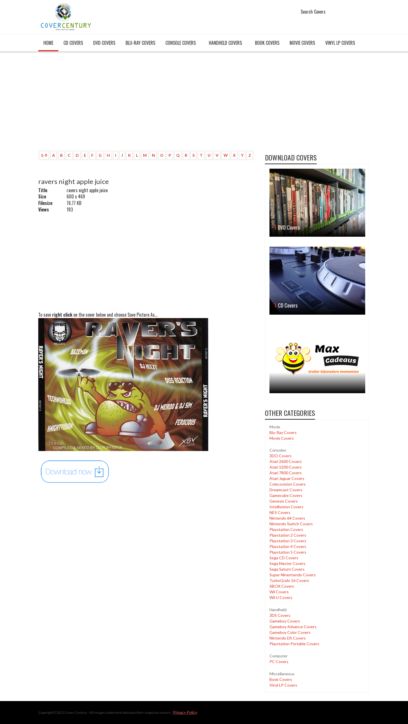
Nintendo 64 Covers (287, 518)
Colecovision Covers (287, 484)
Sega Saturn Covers (287, 569)
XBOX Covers (281, 586)
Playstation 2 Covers (287, 535)
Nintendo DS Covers (287, 638)
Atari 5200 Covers (285, 467)
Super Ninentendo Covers (292, 574)
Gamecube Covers (285, 495)
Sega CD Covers (283, 557)
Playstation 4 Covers (287, 546)
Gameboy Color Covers (290, 632)
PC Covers (278, 661)
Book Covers (267, 42)
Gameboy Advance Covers (292, 626)
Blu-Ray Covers (140, 42)
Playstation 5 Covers (287, 552)
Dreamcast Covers (285, 489)
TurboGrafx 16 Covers (289, 580)
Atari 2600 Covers (285, 461)
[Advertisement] (147, 104)
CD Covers (73, 42)
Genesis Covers (283, 501)
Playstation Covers (286, 529)
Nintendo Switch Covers (291, 523)
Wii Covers (279, 591)
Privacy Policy (185, 712)
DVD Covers (104, 42)
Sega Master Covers (287, 563)
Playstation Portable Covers (294, 643)
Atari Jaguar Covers (286, 478)
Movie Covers (302, 42)
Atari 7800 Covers (285, 472)
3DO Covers (280, 455)
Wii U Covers (280, 597)
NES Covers (279, 512)
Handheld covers (225, 42)
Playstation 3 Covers (287, 540)
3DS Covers (279, 615)
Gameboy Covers (284, 621)
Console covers (180, 42)
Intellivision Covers (286, 506)
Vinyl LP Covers (340, 42)
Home (48, 42)
